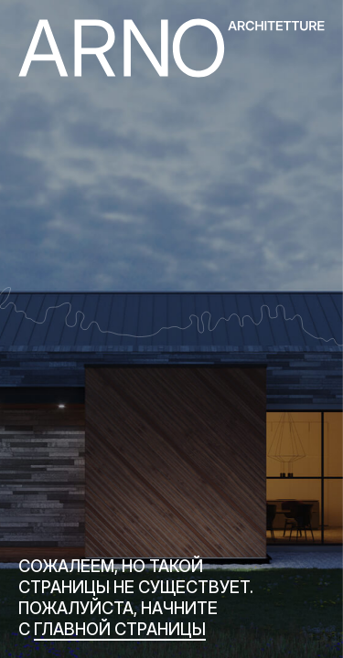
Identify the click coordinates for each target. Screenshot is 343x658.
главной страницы (120, 629)
